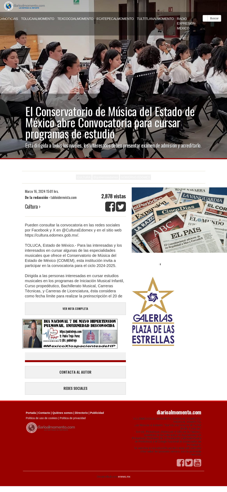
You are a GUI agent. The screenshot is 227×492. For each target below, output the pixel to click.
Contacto (44, 412)
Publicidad (97, 412)
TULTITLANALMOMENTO (155, 19)
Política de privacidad (73, 418)
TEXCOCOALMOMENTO (75, 19)
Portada (31, 412)
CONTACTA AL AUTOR (75, 372)
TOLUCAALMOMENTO (37, 19)
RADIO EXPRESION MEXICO (186, 23)
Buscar (214, 18)
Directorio (81, 412)
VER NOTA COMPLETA (75, 308)
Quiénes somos (62, 412)
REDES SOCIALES (75, 388)
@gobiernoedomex (105, 177)
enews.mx (124, 476)
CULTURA (84, 177)
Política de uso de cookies (42, 418)
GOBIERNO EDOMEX (135, 177)
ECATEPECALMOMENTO (115, 19)
